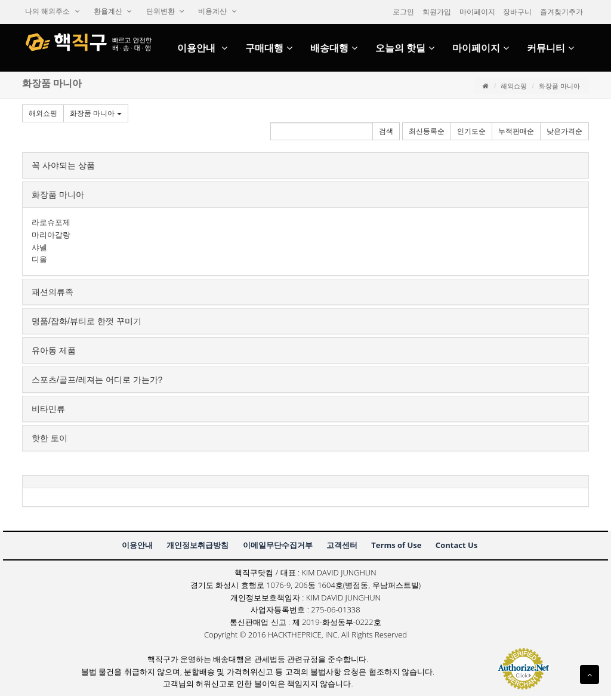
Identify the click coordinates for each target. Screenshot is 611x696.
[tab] (305, 165)
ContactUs (456, 545)
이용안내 (202, 48)
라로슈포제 (51, 222)
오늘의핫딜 (404, 48)
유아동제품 (54, 350)
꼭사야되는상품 (63, 165)
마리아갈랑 (51, 234)
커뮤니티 (550, 48)
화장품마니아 (96, 113)
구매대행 (268, 48)
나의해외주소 (52, 11)
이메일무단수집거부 (278, 545)
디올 (39, 259)
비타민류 (48, 409)
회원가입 (436, 12)
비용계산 (217, 11)
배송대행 (333, 48)
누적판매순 (516, 131)
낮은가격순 (564, 131)
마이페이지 (477, 12)
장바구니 (517, 12)
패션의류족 (52, 292)
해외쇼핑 (514, 86)
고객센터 (341, 545)
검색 (386, 131)
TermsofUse (396, 545)
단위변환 (165, 11)
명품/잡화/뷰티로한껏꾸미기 (86, 321)
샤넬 (39, 247)
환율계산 (113, 11)
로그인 (403, 12)
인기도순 (471, 131)
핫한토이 (49, 438)
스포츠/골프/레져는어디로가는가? (97, 379)
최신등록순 (427, 131)
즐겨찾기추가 (561, 12)
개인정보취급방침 (197, 545)
